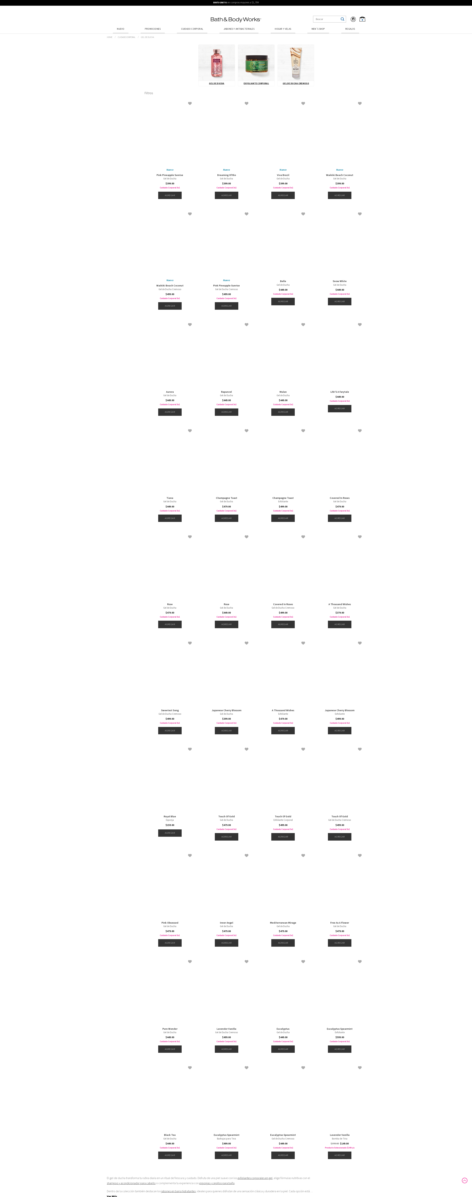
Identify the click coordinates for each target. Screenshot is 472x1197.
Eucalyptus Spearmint (339, 1029)
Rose (170, 604)
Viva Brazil (283, 175)
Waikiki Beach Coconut (339, 175)
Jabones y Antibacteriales (239, 29)
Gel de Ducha (147, 37)
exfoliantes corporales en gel (255, 1178)
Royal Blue (170, 816)
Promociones (153, 29)
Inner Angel (226, 923)
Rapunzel (226, 392)
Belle (283, 281)
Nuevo (120, 29)
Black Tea (170, 1135)
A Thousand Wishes (339, 604)
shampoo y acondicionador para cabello (131, 1183)
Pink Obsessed (169, 923)
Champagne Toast (226, 498)
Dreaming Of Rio (226, 175)
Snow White (340, 281)
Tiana (169, 498)
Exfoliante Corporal (256, 83)
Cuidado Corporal (192, 29)
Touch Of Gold (226, 816)
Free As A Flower (339, 923)
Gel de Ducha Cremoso (296, 83)
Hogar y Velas (283, 29)
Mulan (283, 392)
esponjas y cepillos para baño (217, 1183)
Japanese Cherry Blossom (226, 710)
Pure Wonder (169, 1029)
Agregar (170, 195)
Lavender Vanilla (226, 1029)
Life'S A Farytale (339, 392)
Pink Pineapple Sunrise (170, 175)
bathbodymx (109, 37)
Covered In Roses (340, 498)
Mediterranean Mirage (283, 923)
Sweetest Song (170, 710)
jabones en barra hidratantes (178, 1191)
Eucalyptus (283, 1029)
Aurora (170, 392)
